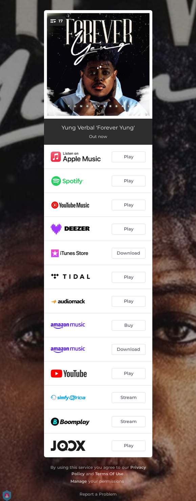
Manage (78, 481)
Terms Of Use (109, 473)
